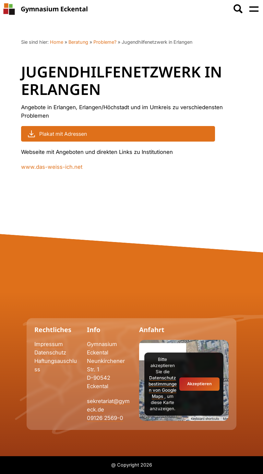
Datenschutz (50, 352)
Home (56, 42)
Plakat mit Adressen (56, 134)
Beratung (78, 42)
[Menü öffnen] (253, 9)
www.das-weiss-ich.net (51, 167)
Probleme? (104, 42)
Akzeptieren (199, 383)
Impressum (48, 344)
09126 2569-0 (105, 418)
